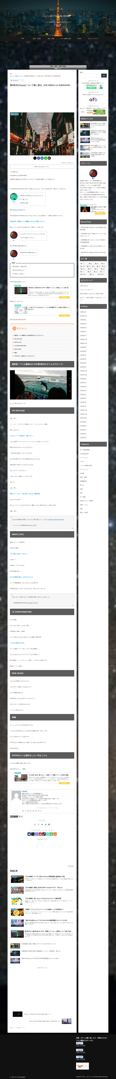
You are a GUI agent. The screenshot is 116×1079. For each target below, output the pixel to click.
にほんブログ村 (80, 1045)
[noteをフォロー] (36, 811)
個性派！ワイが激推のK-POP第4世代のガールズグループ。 (29, 335)
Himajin (24, 791)
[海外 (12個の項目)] (104, 264)
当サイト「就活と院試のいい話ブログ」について (93, 299)
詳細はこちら (58, 68)
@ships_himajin (17, 210)
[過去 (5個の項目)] (98, 266)
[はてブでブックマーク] (42, 158)
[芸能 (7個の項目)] (88, 266)
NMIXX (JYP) (17, 342)
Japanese (14, 81)
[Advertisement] (58, 53)
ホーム (12, 76)
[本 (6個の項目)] (94, 266)
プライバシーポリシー (86, 289)
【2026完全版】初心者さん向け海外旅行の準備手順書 (93, 228)
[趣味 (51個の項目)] (97, 264)
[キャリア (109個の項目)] (84, 264)
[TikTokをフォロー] (33, 811)
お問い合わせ (84, 285)
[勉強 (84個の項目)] (91, 264)
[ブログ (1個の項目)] (103, 272)
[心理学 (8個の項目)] (83, 266)
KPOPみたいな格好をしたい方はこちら (24, 356)
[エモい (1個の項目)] (83, 272)
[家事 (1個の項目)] (90, 272)
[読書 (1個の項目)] (103, 269)
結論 (15, 352)
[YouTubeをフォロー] (31, 811)
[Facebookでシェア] (38, 158)
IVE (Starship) (18, 338)
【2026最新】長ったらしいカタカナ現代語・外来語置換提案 (93, 241)
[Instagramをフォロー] (28, 811)
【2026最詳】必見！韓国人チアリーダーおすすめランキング (93, 235)
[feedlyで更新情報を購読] (38, 811)
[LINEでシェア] (45, 158)
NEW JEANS (17, 349)
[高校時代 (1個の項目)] (84, 274)
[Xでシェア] (35, 158)
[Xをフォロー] (26, 811)
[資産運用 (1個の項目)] (102, 274)
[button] (49, 158)
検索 (81, 72)
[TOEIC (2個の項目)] (83, 269)
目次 (18, 328)
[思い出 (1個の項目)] (93, 274)
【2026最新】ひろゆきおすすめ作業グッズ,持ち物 (92, 247)
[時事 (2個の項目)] (97, 269)
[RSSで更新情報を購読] (41, 811)
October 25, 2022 (33, 603)
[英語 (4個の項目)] (104, 266)
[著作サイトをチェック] (23, 811)
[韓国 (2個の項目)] (90, 269)
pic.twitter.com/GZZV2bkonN (55, 519)
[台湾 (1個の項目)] (96, 272)
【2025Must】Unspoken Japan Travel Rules (93, 252)
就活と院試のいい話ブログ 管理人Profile (91, 293)
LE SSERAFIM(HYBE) (20, 345)
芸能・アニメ (19, 76)
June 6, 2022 (32, 525)
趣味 (21, 816)
